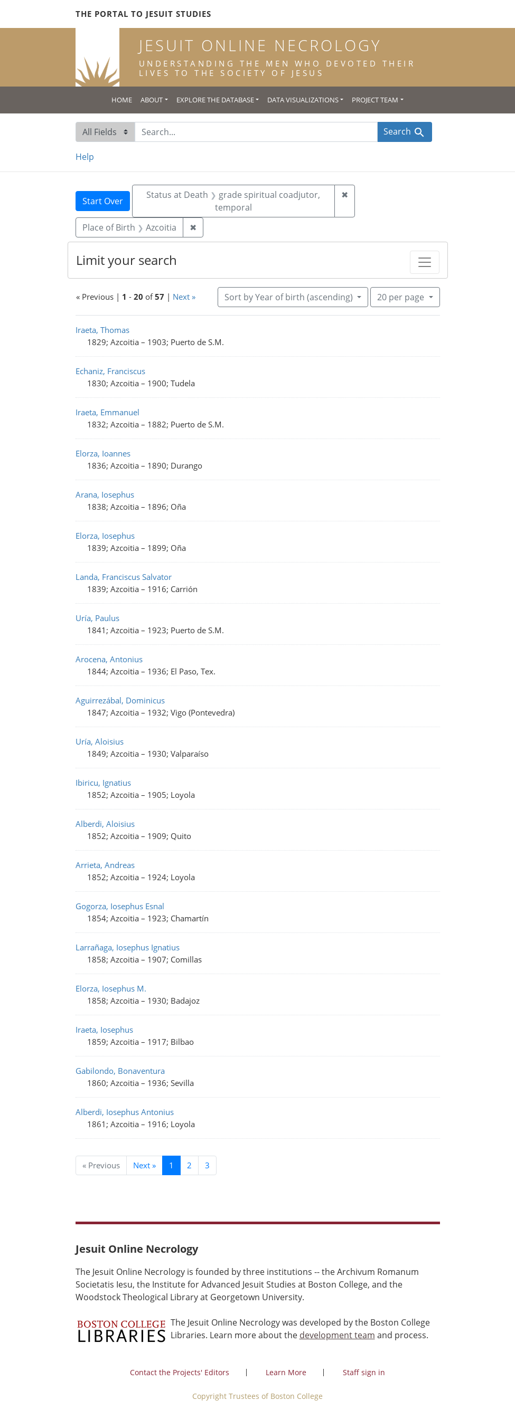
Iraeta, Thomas (102, 330)
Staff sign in (364, 1372)
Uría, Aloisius (100, 741)
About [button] (152, 99)
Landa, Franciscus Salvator (124, 576)
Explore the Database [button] (215, 99)
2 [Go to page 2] (189, 1165)
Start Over (102, 201)
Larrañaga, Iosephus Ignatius (128, 947)
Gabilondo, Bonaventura (120, 1070)
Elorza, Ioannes (103, 453)
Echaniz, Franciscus (110, 371)
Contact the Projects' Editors (179, 1372)
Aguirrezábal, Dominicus (120, 700)
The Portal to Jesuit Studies (143, 13)
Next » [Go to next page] (144, 1165)
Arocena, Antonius (109, 659)
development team (337, 1335)
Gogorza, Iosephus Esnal (120, 906)
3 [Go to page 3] (207, 1165)
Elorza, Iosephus (105, 535)
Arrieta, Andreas (105, 865)
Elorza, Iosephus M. (111, 988)
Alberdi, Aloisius (105, 823)
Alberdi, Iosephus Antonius (125, 1112)
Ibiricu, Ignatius (103, 782)
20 (401, 296)
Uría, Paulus (97, 618)
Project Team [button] (375, 99)
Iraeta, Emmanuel (107, 412)
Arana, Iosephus (105, 494)
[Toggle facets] (424, 262)
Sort (289, 297)
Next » (184, 296)
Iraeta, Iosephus (104, 1029)
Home (121, 99)
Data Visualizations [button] (303, 99)
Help (85, 157)
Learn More (286, 1372)
